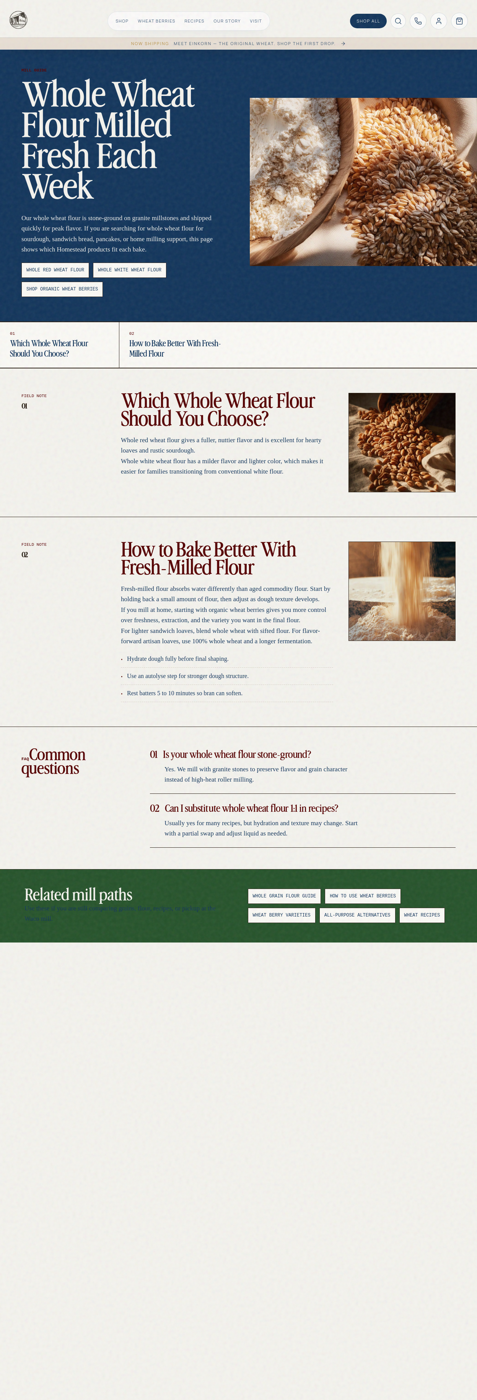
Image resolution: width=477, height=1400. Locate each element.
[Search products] (398, 21)
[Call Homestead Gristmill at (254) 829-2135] (418, 21)
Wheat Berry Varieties (282, 915)
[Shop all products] (368, 21)
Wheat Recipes (422, 915)
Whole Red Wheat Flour (55, 270)
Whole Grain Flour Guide (284, 896)
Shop (122, 21)
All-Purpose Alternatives (357, 915)
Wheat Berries (156, 21)
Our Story (227, 21)
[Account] (438, 21)
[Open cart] (459, 21)
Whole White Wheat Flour (129, 270)
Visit (256, 21)
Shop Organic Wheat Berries (62, 289)
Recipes (195, 21)
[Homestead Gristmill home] (18, 20)
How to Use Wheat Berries (363, 896)
